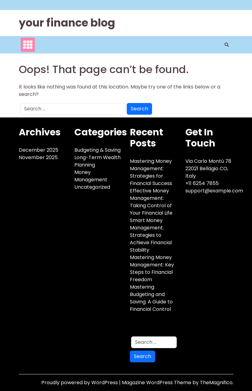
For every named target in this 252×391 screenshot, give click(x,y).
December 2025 (38, 150)
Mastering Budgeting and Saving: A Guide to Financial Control (151, 298)
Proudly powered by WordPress (80, 382)
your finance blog (67, 22)
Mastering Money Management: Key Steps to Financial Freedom (152, 268)
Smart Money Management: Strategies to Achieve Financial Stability (151, 235)
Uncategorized (92, 187)
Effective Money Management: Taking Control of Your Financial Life (151, 201)
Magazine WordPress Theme (157, 382)
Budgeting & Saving (97, 150)
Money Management (90, 176)
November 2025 (38, 157)
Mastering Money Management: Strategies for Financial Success (151, 172)
